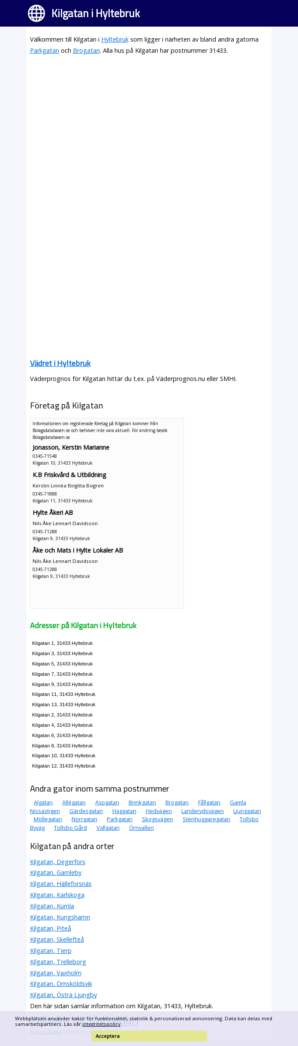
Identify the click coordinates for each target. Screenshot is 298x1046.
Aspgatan (107, 802)
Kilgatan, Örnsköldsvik (61, 983)
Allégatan (74, 802)
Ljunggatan (247, 811)
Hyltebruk (115, 39)
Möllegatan (48, 819)
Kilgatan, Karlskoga (57, 895)
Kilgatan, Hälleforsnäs (61, 884)
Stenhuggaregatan (206, 819)
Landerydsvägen (202, 811)
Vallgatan (108, 827)
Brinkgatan (142, 802)
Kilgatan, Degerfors (57, 862)
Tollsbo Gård (70, 827)
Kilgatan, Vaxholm (55, 973)
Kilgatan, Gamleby (55, 872)
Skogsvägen (157, 819)
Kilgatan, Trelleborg (58, 962)
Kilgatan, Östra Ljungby (63, 995)
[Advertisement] (149, 122)
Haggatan (124, 811)
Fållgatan (209, 802)
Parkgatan (44, 50)
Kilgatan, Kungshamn (60, 917)
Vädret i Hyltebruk (60, 363)
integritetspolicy (101, 1024)
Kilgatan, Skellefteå (57, 939)
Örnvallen (141, 827)
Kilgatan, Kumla (52, 906)
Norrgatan (84, 819)
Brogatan (86, 50)
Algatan (43, 802)
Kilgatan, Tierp (51, 950)
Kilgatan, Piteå (50, 928)
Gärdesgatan (86, 811)
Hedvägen (159, 811)
